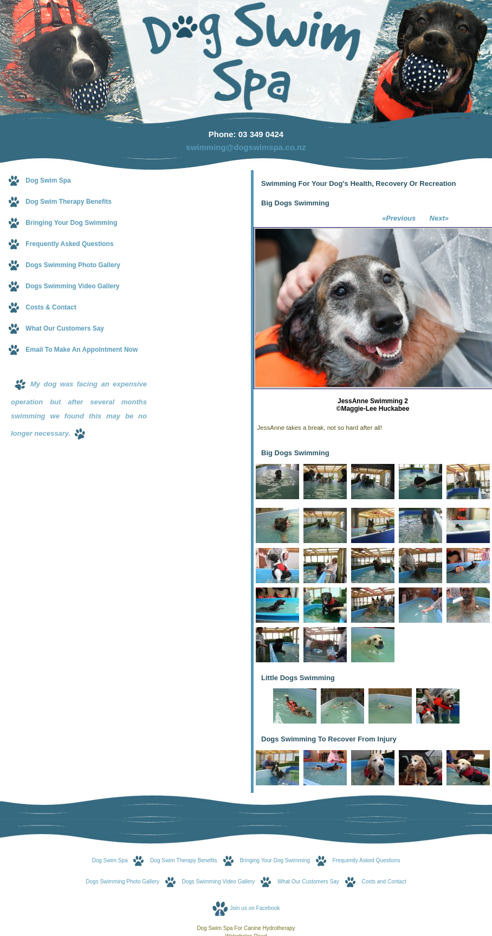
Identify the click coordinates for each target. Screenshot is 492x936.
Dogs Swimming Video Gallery (72, 286)
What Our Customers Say (64, 328)
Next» (438, 218)
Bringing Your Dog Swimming (71, 223)
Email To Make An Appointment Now (81, 349)
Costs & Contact (50, 307)
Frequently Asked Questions (69, 244)
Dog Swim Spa (47, 180)
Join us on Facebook (255, 908)
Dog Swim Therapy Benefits (68, 201)
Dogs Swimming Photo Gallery (72, 265)
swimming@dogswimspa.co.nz (246, 147)
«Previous (400, 218)
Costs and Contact (383, 882)
